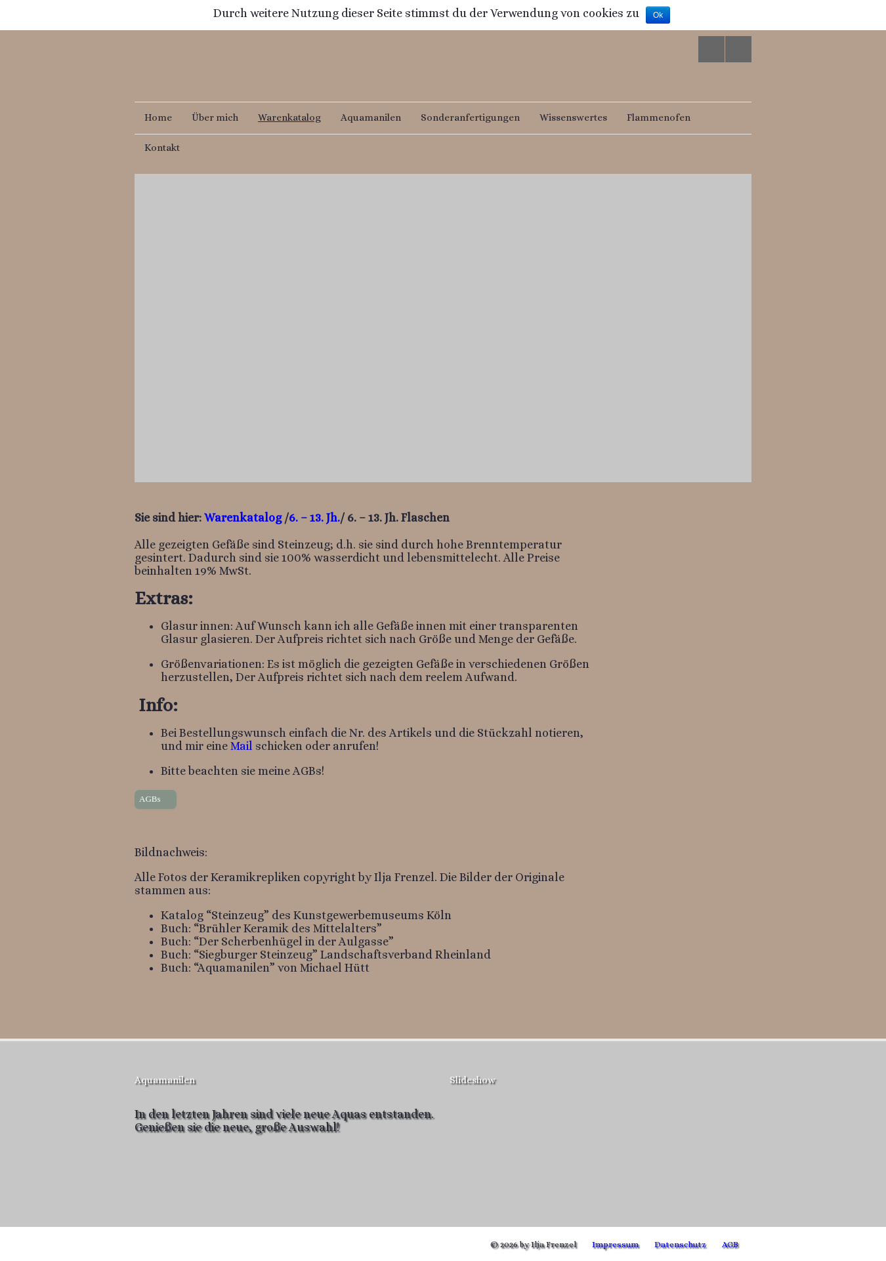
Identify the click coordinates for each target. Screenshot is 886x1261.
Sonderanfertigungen (470, 117)
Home (158, 117)
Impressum (615, 1244)
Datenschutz (680, 1244)
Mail (240, 746)
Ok (658, 15)
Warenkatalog (289, 117)
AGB (730, 1244)
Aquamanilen (371, 117)
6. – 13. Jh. (314, 517)
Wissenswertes (573, 117)
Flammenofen (658, 117)
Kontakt (162, 148)
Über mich (215, 117)
